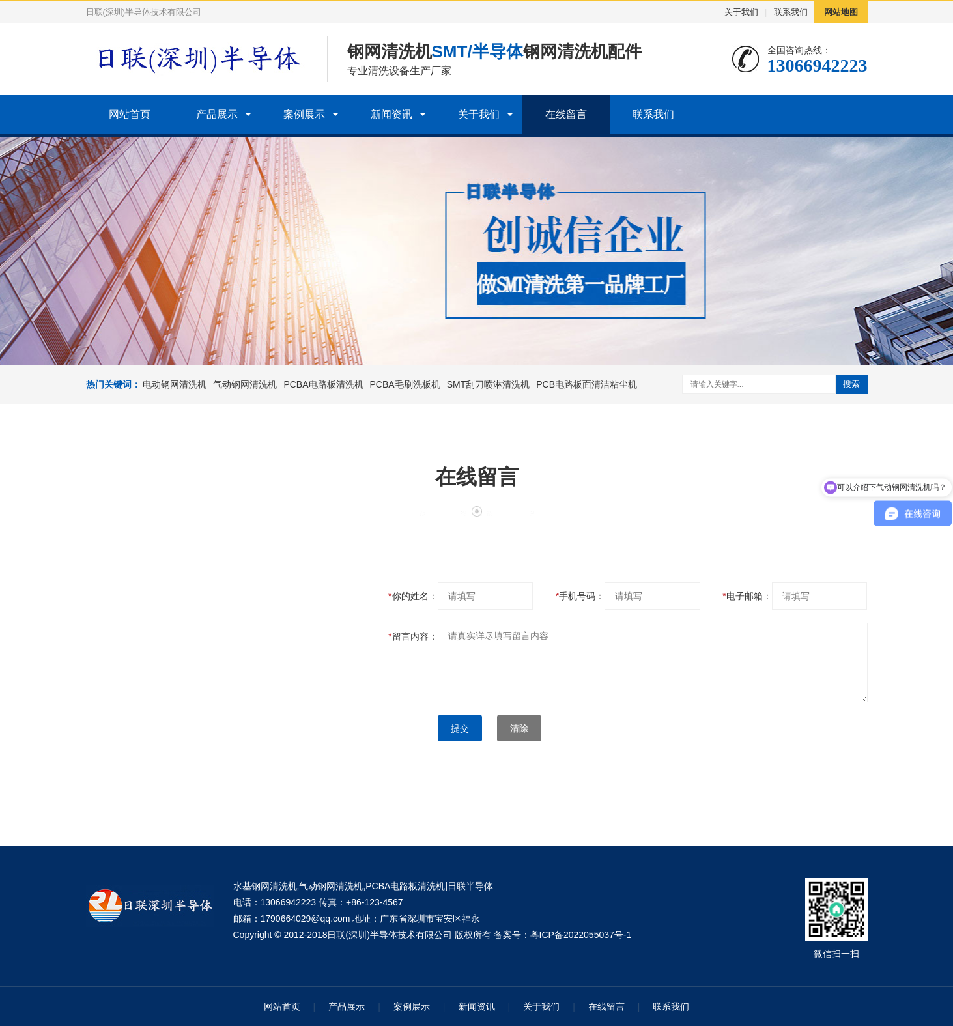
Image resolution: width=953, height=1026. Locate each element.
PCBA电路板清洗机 (323, 384)
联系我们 (791, 12)
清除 (519, 728)
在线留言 (566, 114)
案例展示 (304, 114)
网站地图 (841, 12)
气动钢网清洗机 (245, 384)
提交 (460, 728)
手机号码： (580, 596)
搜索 (851, 384)
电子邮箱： (746, 596)
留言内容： (412, 636)
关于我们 (741, 12)
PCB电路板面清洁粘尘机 (586, 384)
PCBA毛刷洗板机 (405, 384)
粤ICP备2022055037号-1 (581, 935)
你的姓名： (412, 596)
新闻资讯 (391, 114)
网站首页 (129, 114)
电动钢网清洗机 (174, 384)
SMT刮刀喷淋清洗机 (488, 384)
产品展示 (217, 114)
